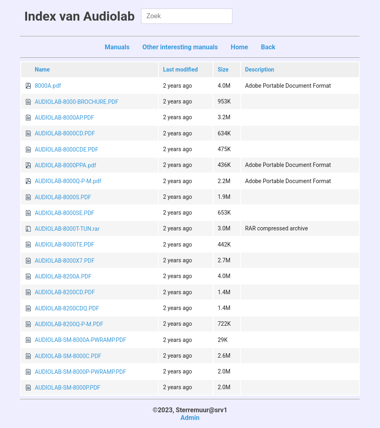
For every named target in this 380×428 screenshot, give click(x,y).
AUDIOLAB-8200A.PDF (63, 276)
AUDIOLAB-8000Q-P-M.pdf (68, 181)
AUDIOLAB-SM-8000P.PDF (67, 387)
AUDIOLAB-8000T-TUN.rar (67, 229)
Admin (190, 418)
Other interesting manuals (180, 47)
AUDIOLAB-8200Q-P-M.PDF (69, 324)
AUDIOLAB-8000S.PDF (63, 197)
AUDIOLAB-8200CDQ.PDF (67, 308)
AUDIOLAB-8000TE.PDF (64, 244)
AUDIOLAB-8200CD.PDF (65, 292)
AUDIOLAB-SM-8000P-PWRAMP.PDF (80, 372)
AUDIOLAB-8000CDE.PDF (66, 149)
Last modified (180, 69)
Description (259, 69)
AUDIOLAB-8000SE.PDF (64, 213)
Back (268, 47)
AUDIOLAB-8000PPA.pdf (65, 165)
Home (239, 47)
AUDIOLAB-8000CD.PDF (65, 133)
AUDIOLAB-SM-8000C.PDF (68, 356)
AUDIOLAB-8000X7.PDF (65, 260)
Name (42, 69)
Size (222, 69)
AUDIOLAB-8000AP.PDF (64, 117)
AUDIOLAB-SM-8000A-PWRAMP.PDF (80, 340)
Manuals (117, 47)
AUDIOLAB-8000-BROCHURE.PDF (76, 102)
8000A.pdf (48, 85)
